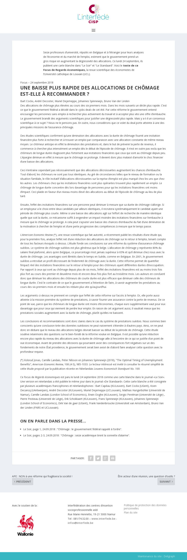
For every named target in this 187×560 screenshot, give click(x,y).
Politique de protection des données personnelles (145, 506)
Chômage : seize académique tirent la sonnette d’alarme (95, 435)
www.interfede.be (103, 518)
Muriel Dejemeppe (66, 101)
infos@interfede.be (80, 523)
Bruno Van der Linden (116, 101)
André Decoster (44, 101)
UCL (86, 74)
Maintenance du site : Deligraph (156, 556)
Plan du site (131, 512)
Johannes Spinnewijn (90, 101)
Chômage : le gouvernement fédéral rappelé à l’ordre (89, 429)
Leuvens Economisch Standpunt (112, 368)
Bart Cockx (26, 101)
